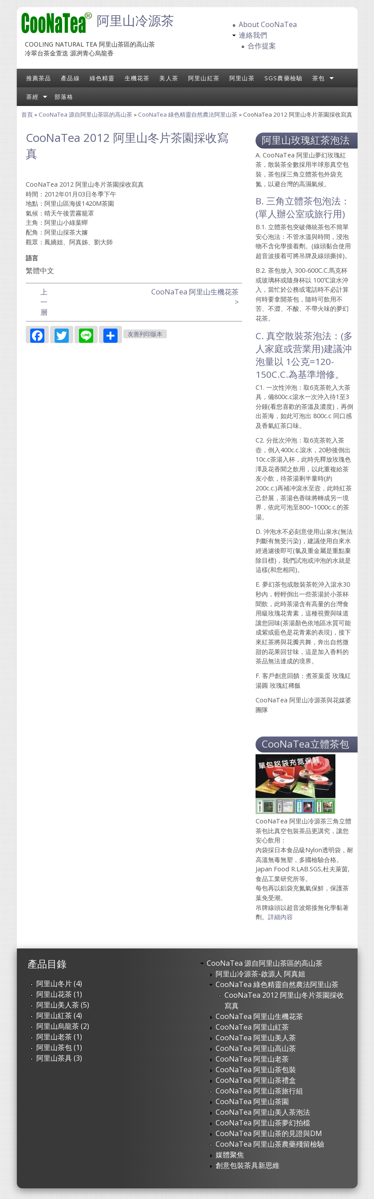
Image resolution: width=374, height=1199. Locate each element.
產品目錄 (47, 964)
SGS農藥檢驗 (283, 78)
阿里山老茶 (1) (59, 1037)
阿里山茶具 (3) (59, 1058)
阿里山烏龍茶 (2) (62, 1026)
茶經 (32, 97)
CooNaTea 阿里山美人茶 (256, 1037)
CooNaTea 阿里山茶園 (252, 1101)
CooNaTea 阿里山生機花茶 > (195, 297)
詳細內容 (280, 917)
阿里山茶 (242, 78)
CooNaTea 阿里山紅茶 (252, 1027)
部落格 (64, 97)
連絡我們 (253, 35)
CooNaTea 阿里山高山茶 (256, 1048)
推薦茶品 (38, 78)
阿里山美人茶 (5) (62, 1005)
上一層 (43, 302)
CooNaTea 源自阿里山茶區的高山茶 (85, 114)
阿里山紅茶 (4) (59, 1015)
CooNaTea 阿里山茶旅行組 (259, 1091)
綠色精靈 (102, 78)
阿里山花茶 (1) (59, 994)
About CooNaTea (268, 24)
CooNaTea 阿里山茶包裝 (256, 1069)
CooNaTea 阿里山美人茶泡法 (263, 1112)
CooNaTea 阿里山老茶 (252, 1059)
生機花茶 (137, 78)
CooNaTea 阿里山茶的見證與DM (269, 1133)
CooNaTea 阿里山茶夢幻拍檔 (263, 1123)
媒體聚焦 (230, 1155)
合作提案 (262, 46)
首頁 (27, 114)
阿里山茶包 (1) (59, 1047)
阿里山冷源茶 (135, 20)
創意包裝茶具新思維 (248, 1165)
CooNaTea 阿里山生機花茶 (259, 1016)
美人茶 (168, 78)
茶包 (318, 78)
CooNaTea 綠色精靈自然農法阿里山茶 (187, 114)
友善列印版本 (145, 334)
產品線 (70, 78)
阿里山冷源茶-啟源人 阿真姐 (260, 974)
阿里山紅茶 (204, 78)
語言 (32, 258)
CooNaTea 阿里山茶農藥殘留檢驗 (270, 1144)
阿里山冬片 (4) (59, 983)
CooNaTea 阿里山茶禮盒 (256, 1080)
